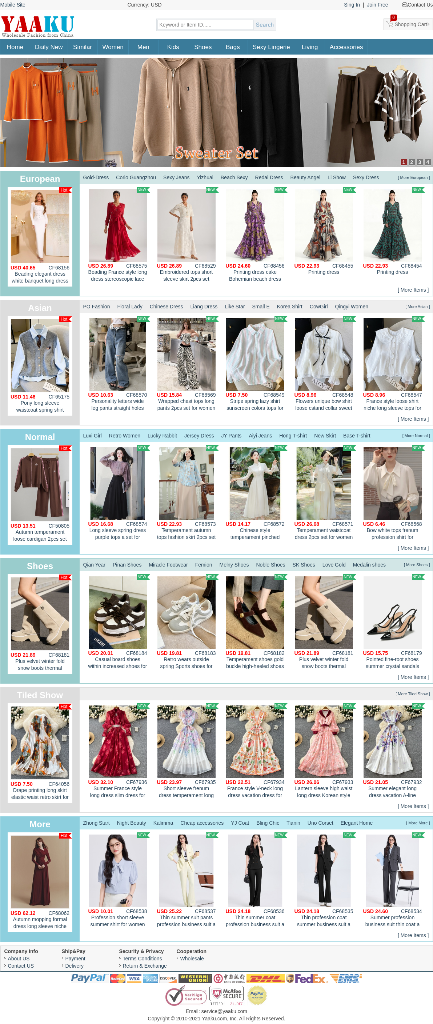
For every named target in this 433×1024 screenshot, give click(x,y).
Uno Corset (320, 823)
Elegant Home (357, 823)
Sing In (352, 5)
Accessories (346, 47)
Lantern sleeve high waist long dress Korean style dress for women (325, 751)
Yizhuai (205, 177)
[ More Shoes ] (417, 565)
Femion (203, 565)
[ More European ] (414, 177)
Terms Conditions (142, 958)
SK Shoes (304, 565)
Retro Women (124, 436)
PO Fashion (96, 306)
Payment (75, 958)
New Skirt (325, 436)
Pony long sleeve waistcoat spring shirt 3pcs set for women (41, 366)
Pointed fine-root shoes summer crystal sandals (394, 621)
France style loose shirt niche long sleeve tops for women (394, 364)
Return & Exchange (145, 966)
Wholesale (192, 958)
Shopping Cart (409, 23)
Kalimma (163, 823)
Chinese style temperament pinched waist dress (257, 493)
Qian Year (94, 565)
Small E (260, 306)
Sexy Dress (366, 177)
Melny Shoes (234, 565)
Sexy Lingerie (271, 47)
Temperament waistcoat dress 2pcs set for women (325, 492)
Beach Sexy (234, 177)
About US (19, 958)
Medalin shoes (369, 565)
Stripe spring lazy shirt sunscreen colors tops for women (257, 364)
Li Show (337, 177)
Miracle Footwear (168, 565)
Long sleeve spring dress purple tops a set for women (119, 493)
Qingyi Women (352, 306)
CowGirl (319, 306)
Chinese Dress (166, 306)
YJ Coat (240, 823)
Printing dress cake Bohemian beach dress (257, 234)
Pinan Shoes (127, 565)
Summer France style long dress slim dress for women (119, 751)
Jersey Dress (199, 436)
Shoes (203, 47)
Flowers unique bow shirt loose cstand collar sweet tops (325, 364)
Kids (173, 47)
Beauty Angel (305, 177)
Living (310, 47)
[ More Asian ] (417, 306)
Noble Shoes (270, 565)
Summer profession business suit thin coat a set (394, 880)
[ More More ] (418, 823)
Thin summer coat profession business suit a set (257, 880)
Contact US (21, 966)
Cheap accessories (202, 823)
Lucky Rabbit (162, 436)
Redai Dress (269, 177)
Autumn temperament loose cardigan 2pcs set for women (41, 495)
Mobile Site (12, 5)
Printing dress (325, 231)
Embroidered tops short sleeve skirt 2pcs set (188, 234)
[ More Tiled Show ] (413, 694)
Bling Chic (267, 823)
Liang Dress (204, 306)
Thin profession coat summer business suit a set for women (325, 880)
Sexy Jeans (176, 177)
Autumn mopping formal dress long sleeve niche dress (41, 882)
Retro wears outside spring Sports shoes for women (188, 622)
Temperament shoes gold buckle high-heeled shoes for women (257, 622)
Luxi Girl (92, 436)
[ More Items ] (413, 290)
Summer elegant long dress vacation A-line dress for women (394, 751)
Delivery (74, 966)
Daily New (49, 47)
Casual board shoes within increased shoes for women (119, 622)
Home (15, 47)
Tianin (293, 823)
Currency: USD (145, 5)
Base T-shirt (356, 436)
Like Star (235, 306)
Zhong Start (96, 823)
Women (113, 47)
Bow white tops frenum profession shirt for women (394, 493)
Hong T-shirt (293, 436)
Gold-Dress (96, 177)
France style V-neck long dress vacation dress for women (257, 751)
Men (143, 47)
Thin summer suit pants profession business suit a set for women (188, 880)
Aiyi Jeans (260, 436)
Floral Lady (129, 306)
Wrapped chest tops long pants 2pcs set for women (188, 363)
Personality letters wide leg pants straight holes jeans (119, 364)
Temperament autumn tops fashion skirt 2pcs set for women (188, 493)
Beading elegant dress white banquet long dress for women (41, 237)
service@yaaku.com (224, 1011)
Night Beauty (131, 823)
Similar (82, 47)
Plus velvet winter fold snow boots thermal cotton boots (41, 624)
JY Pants (231, 436)
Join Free (377, 5)
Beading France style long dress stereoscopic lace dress (119, 235)
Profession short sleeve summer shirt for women (119, 879)
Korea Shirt (289, 306)
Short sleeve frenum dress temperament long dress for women (188, 751)
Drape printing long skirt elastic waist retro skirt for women (41, 753)
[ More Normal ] (416, 435)
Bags (233, 47)
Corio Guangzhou (136, 177)
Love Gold (334, 565)
